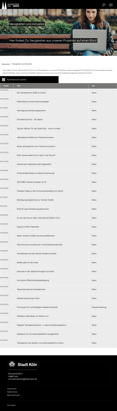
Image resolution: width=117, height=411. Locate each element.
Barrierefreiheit (13, 395)
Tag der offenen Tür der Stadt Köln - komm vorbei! (38, 128)
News (94, 92)
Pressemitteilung (99, 307)
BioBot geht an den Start (27, 262)
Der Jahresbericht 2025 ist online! (31, 92)
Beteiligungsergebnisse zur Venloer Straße (35, 200)
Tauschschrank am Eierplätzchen (31, 289)
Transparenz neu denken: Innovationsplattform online (40, 343)
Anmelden (11, 405)
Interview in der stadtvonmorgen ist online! (35, 271)
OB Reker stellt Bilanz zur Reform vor (33, 316)
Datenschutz (12, 392)
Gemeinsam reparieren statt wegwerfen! (34, 164)
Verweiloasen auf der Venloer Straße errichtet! (36, 253)
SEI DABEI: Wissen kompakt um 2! (31, 182)
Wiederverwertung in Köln (28, 298)
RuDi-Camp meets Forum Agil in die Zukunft (36, 155)
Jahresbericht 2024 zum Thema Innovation (35, 137)
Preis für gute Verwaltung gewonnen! (33, 209)
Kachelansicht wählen (16, 79)
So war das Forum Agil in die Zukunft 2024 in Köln (38, 218)
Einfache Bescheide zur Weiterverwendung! (35, 173)
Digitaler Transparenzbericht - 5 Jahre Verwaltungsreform (41, 325)
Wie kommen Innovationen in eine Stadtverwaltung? (39, 244)
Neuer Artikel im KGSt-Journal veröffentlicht (36, 235)
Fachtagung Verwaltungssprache (31, 110)
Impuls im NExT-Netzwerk (28, 227)
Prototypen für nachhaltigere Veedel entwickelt (37, 307)
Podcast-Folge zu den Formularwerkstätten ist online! (40, 191)
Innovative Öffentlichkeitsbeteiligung (33, 280)
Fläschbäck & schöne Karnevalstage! (33, 101)
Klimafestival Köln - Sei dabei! (29, 119)
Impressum (11, 388)
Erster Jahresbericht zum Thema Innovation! (36, 146)
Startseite (6, 64)
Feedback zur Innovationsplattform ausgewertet (38, 334)
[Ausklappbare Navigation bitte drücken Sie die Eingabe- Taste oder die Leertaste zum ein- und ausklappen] (110, 5)
